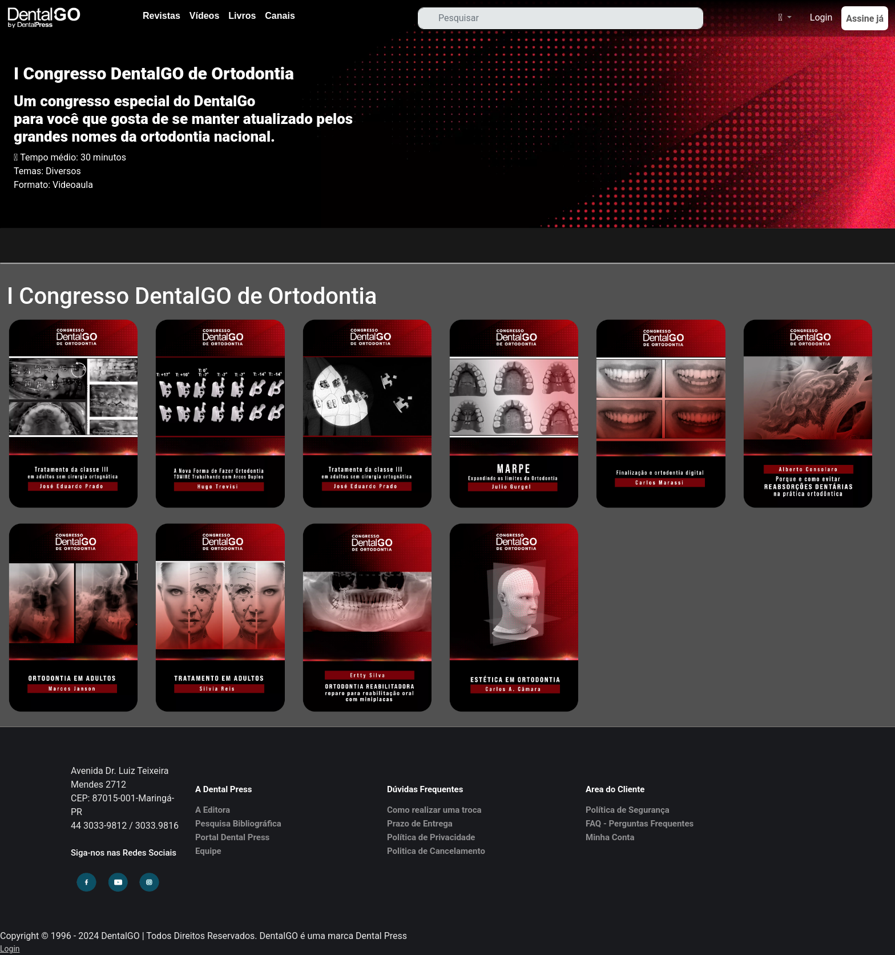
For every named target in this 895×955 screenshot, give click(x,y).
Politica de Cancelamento (436, 851)
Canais (280, 16)
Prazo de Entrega (420, 823)
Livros (242, 16)
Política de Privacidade (431, 837)
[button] (779, 17)
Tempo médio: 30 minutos (73, 157)
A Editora (212, 810)
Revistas (161, 16)
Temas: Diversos (47, 171)
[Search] (560, 18)
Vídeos (204, 16)
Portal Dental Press (232, 837)
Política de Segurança (628, 810)
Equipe (208, 851)
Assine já (865, 18)
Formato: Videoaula (53, 184)
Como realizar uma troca (434, 810)
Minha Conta (610, 837)
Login (821, 17)
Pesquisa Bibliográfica (238, 823)
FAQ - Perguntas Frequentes (640, 823)
